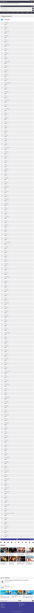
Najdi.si (3, 600)
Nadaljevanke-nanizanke (15, 3)
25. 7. (26, 12)
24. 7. (21, 12)
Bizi (0, 600)
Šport (4, 3)
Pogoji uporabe (2, 606)
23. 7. (17, 12)
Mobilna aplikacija (3, 607)
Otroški (11, 3)
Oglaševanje (2, 605)
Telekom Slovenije (31, 0)
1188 (6, 600)
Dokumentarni (7, 3)
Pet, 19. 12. (31, 539)
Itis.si (4, 600)
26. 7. (31, 12)
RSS (19, 606)
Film (1, 3)
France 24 (7, 19)
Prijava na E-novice (21, 605)
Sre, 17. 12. (2, 539)
